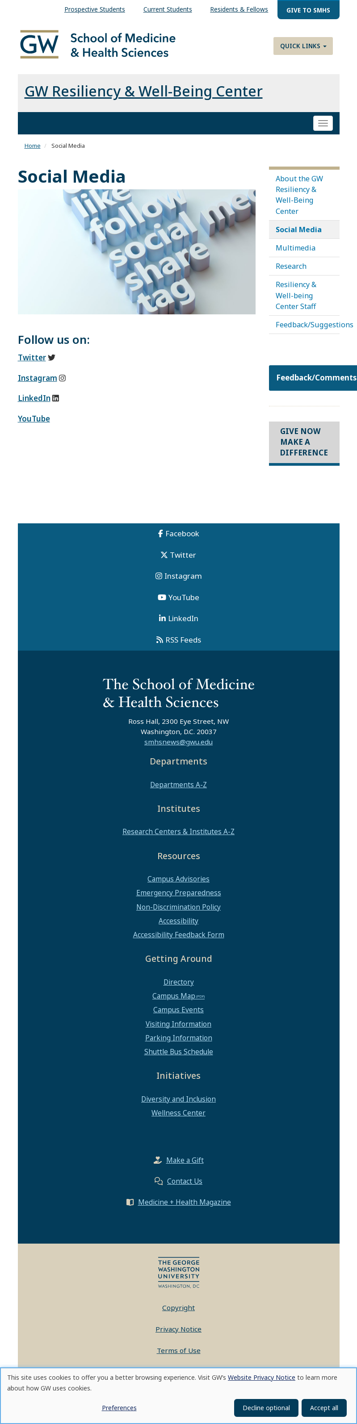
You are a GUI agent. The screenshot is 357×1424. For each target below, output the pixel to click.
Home (33, 146)
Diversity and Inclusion (178, 1099)
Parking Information (178, 1038)
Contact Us (184, 1182)
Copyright (178, 1308)
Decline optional (266, 1407)
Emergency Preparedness (178, 893)
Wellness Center (178, 1113)
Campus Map (173, 996)
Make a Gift (185, 1161)
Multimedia (295, 248)
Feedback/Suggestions (308, 325)
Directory (179, 982)
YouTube (183, 598)
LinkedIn (183, 619)
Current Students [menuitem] (167, 9)
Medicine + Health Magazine (184, 1202)
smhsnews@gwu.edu (178, 742)
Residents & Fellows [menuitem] (239, 9)
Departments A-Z (178, 785)
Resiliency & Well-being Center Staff (296, 296)
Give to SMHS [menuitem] (308, 10)
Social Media (299, 230)
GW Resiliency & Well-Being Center (144, 91)
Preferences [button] (119, 1407)
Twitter (183, 555)
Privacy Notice (178, 1329)
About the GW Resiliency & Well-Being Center (299, 195)
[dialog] (178, 1395)
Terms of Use (179, 1350)
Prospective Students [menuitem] (94, 9)
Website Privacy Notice (261, 1377)
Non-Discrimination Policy (178, 907)
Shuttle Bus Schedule (178, 1052)
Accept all (324, 1407)
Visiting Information (178, 1024)
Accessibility (178, 921)
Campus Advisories (178, 879)
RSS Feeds (183, 640)
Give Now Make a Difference (304, 442)
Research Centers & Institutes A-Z (178, 832)
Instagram (183, 576)
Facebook (182, 534)
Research (291, 267)
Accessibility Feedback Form (178, 935)
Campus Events (178, 1010)
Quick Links (303, 46)
